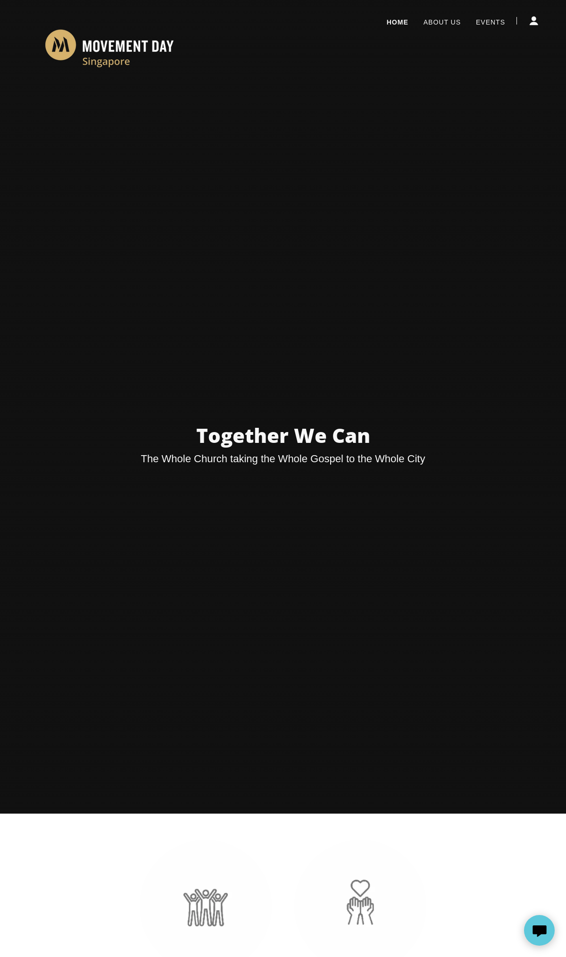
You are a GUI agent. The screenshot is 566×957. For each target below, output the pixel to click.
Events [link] (490, 22)
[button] (533, 20)
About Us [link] (442, 22)
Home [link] (397, 22)
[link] (109, 19)
